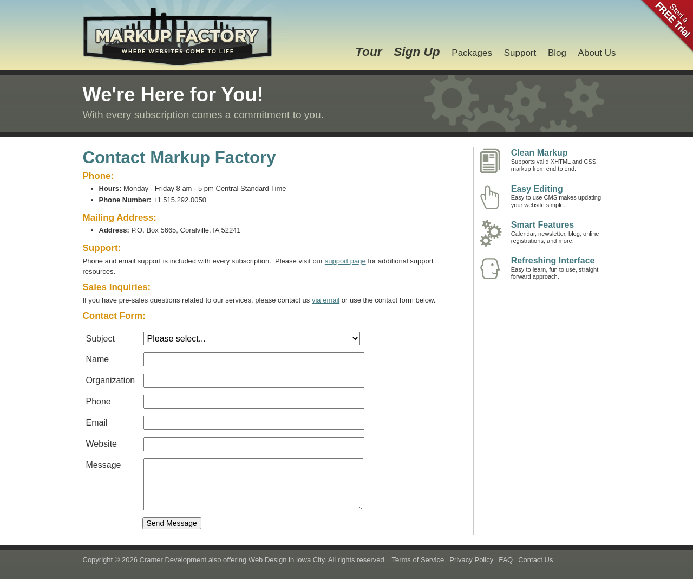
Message (103, 464)
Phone (98, 401)
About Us (597, 53)
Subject (100, 338)
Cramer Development (172, 560)
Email (97, 422)
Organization (110, 380)
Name (97, 359)
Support (520, 53)
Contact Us (535, 560)
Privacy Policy (471, 560)
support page (345, 261)
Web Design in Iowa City (286, 560)
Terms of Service (417, 560)
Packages (472, 53)
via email (325, 300)
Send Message (172, 523)
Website (101, 443)
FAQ (506, 560)
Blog (557, 53)
